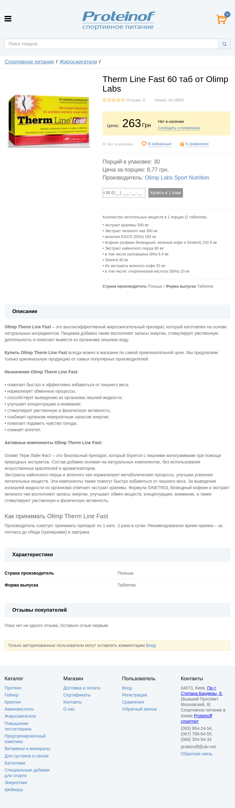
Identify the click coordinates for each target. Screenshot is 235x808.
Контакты (72, 702)
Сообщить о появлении (179, 128)
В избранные (159, 144)
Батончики (15, 763)
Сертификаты (77, 695)
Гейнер (12, 695)
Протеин (13, 687)
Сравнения (133, 702)
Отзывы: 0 (136, 100)
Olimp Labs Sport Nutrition (177, 178)
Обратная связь (196, 753)
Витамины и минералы (27, 748)
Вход (151, 645)
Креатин (13, 702)
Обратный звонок (139, 709)
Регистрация (134, 695)
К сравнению (197, 144)
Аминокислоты (19, 709)
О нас (69, 709)
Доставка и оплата (81, 687)
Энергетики (16, 782)
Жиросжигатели (78, 62)
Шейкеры (14, 789)
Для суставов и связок (27, 755)
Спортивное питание (29, 62)
